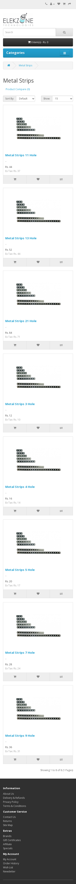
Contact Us (9, 817)
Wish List (8, 867)
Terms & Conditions (14, 806)
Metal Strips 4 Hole (20, 487)
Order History (11, 863)
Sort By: (9, 98)
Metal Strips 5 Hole (20, 570)
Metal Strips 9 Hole (20, 735)
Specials (7, 848)
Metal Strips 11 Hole (20, 155)
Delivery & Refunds (14, 798)
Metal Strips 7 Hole (20, 652)
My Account (9, 859)
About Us (8, 793)
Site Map (8, 825)
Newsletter (9, 871)
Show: (46, 98)
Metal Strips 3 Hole (20, 404)
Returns (7, 821)
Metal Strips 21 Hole (20, 321)
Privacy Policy (10, 802)
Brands (7, 836)
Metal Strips (25, 65)
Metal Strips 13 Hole (20, 238)
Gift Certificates (12, 840)
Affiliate (7, 844)
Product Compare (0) (18, 89)
